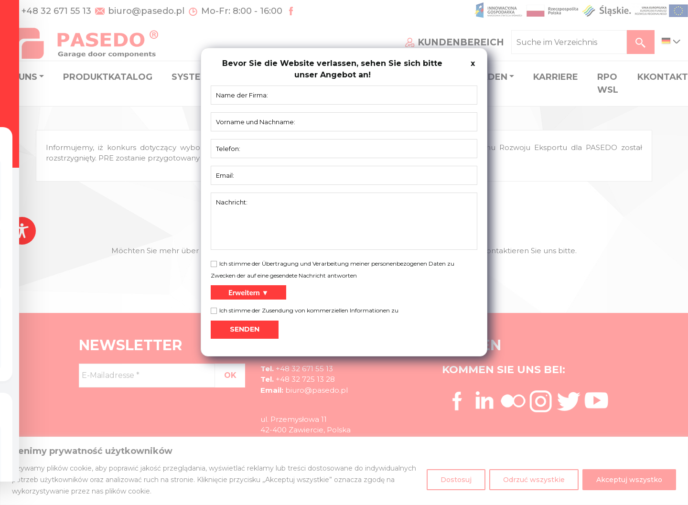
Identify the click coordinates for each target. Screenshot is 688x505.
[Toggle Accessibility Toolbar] (22, 231)
